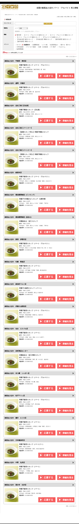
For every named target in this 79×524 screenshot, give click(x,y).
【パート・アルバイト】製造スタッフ (61, 35)
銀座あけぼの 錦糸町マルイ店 (15, 284)
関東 (68, 16)
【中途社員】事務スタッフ (44, 39)
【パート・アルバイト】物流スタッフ (28, 37)
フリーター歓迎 (31, 47)
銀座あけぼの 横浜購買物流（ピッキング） (20, 195)
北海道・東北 (63, 16)
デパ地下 (53, 47)
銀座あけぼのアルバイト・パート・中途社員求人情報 (15, 14)
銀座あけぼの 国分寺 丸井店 (15, 485)
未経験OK (27, 44)
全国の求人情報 (30, 14)
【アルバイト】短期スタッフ (51, 37)
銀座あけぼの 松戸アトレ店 (15, 395)
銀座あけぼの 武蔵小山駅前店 (15, 306)
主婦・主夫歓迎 (43, 47)
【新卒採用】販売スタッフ (63, 39)
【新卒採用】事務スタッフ (25, 41)
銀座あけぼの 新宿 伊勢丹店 (15, 239)
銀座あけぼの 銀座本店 (13, 172)
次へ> (74, 56)
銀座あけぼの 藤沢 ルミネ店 (15, 418)
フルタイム (61, 47)
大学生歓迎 (20, 47)
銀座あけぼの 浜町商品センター (16, 351)
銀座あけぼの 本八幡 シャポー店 (17, 373)
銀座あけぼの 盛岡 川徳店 (15, 83)
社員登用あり (54, 44)
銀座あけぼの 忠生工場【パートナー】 (18, 128)
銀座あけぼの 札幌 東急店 (15, 262)
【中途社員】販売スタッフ (25, 39)
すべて (19, 35)
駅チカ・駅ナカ (65, 44)
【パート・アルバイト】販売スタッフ (35, 35)
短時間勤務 (20, 49)
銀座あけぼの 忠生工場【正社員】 (17, 105)
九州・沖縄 (72, 16)
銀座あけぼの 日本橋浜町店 (15, 440)
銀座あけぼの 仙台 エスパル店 (16, 329)
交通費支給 (35, 44)
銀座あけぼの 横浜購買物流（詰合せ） (18, 217)
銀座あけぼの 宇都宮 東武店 (15, 61)
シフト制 (44, 44)
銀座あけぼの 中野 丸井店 (15, 462)
